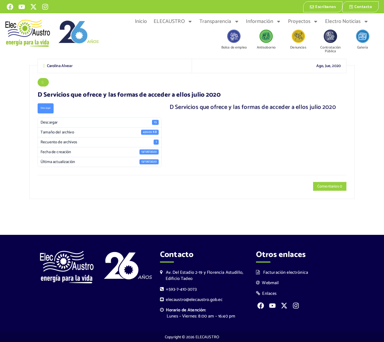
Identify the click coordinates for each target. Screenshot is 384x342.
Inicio (141, 21)
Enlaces (266, 293)
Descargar (46, 108)
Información (263, 21)
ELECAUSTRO (173, 21)
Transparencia (219, 21)
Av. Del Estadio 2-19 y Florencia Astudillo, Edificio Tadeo (201, 275)
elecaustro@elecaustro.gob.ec (191, 299)
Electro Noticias (347, 21)
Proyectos (303, 21)
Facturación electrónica (282, 272)
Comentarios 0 (329, 186)
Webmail (267, 282)
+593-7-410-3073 (178, 288)
